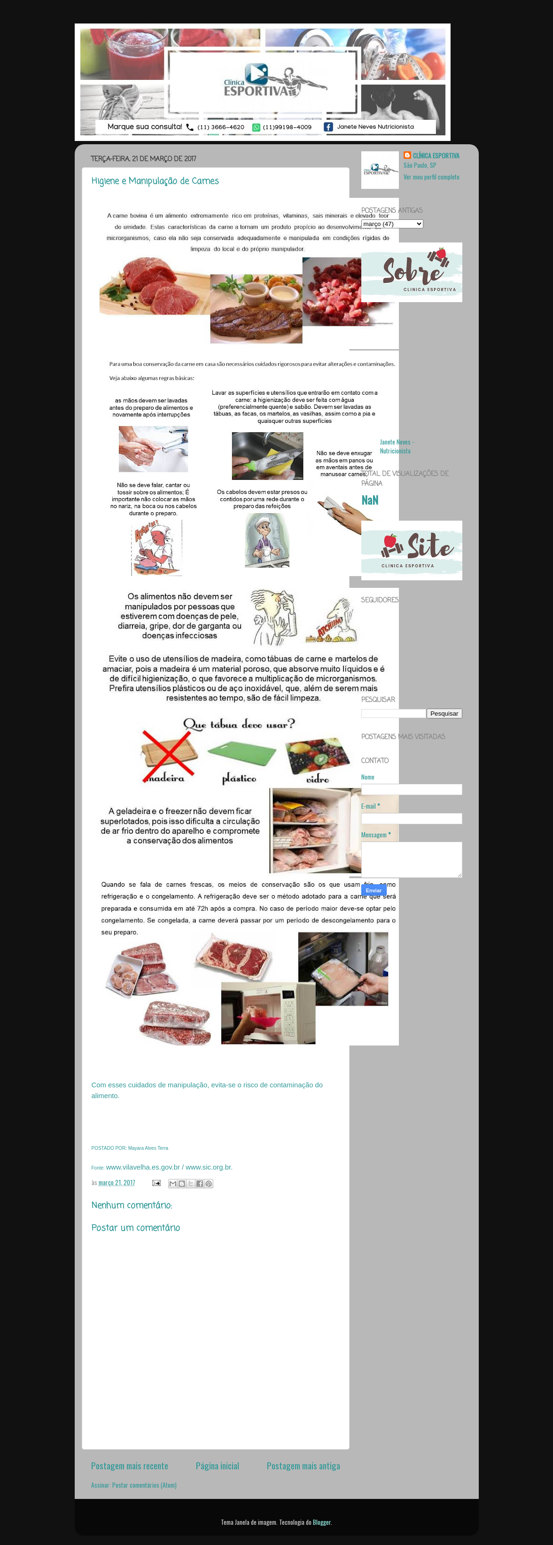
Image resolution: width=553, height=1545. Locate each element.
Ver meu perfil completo (432, 176)
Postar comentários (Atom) (144, 1485)
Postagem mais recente (129, 1465)
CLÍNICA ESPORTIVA (436, 155)
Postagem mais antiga (303, 1465)
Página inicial (217, 1465)
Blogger (322, 1522)
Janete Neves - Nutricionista (397, 446)
